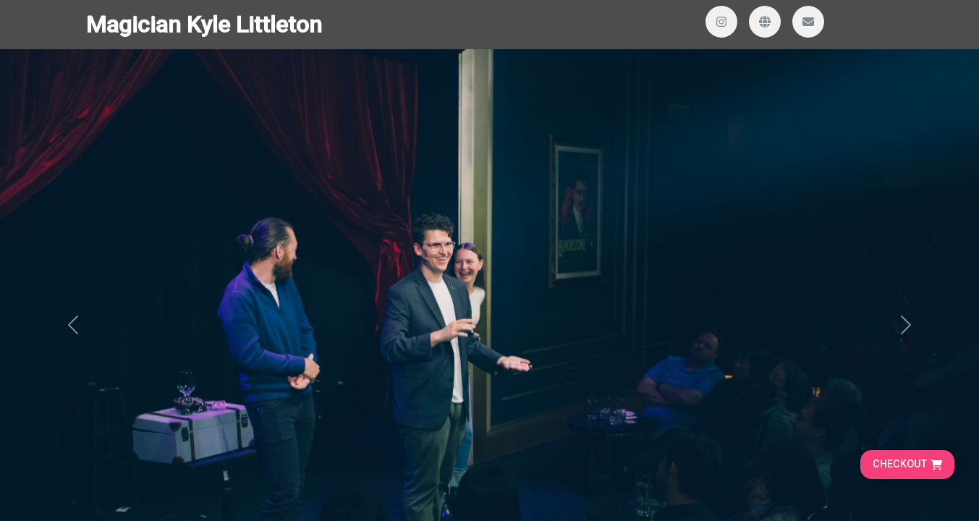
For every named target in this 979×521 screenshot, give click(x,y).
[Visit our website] (765, 22)
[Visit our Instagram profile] (721, 22)
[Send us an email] (808, 22)
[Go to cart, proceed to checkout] (907, 464)
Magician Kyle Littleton (204, 24)
